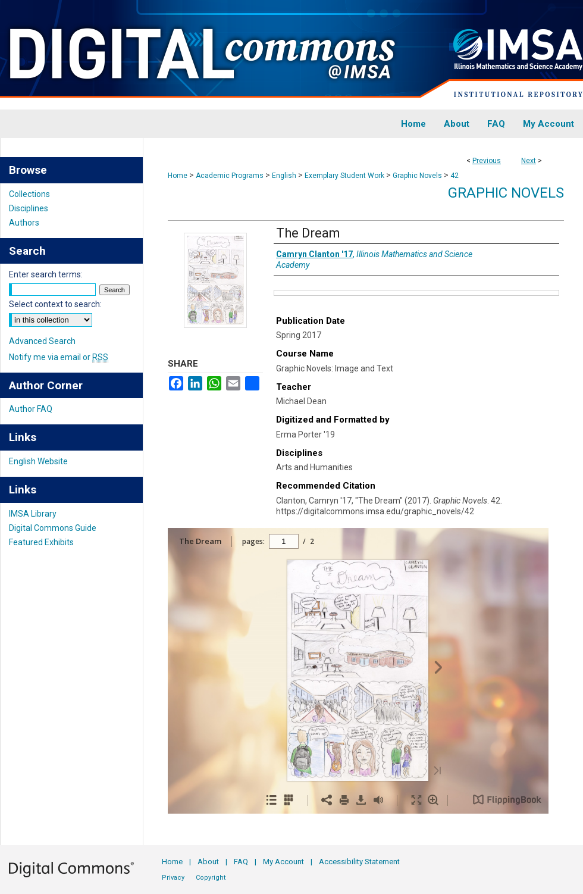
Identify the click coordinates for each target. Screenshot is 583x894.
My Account (283, 861)
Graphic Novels (417, 175)
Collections (29, 194)
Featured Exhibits (41, 542)
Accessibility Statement (359, 861)
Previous (486, 161)
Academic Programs (230, 175)
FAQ (241, 861)
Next (528, 161)
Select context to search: (55, 304)
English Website (38, 461)
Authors (24, 222)
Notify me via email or (58, 357)
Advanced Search (42, 341)
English (284, 175)
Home (177, 175)
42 (454, 175)
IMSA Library (33, 513)
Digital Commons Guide (52, 528)
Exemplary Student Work (344, 175)
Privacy (173, 878)
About (208, 861)
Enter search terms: (46, 274)
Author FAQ (30, 409)
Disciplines (28, 208)
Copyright (210, 878)
